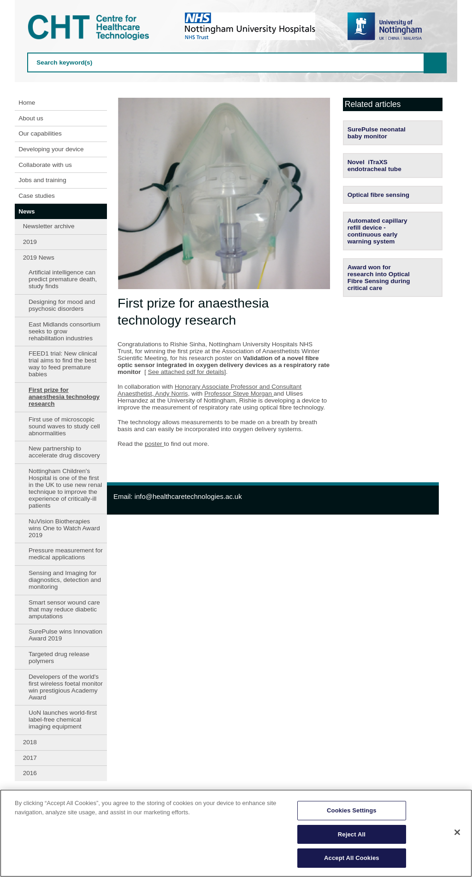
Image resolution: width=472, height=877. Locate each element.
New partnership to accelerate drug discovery (64, 452)
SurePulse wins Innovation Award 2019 (65, 635)
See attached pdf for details (186, 371)
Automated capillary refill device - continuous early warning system (377, 231)
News (26, 211)
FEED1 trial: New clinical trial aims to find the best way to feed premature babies (63, 364)
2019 (30, 241)
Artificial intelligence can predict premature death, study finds (63, 279)
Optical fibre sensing (378, 194)
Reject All (352, 834)
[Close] (457, 832)
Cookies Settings (352, 810)
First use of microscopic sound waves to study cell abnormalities (64, 426)
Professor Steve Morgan (238, 393)
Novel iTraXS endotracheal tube (374, 165)
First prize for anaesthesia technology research (64, 396)
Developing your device (50, 149)
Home (26, 102)
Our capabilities (40, 133)
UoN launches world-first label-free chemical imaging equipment (63, 719)
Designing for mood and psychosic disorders (62, 305)
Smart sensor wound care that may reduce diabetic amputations (64, 609)
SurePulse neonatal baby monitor (377, 133)
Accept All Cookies (351, 857)
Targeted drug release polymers (59, 657)
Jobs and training (42, 180)
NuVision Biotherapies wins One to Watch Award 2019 (64, 528)
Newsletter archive (49, 226)
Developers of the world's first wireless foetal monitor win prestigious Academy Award (66, 687)
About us (30, 118)
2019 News (38, 257)
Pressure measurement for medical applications (66, 554)
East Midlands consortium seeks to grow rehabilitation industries (64, 331)
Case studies (36, 195)
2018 (30, 742)
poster (154, 443)
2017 (30, 757)
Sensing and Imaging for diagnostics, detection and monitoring (65, 579)
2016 (30, 773)
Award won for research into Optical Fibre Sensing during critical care (379, 277)
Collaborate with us (45, 164)
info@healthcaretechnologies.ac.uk (188, 496)
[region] (236, 833)
